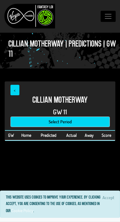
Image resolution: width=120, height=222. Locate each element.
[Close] (108, 197)
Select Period (60, 122)
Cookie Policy (22, 210)
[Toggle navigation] (108, 16)
